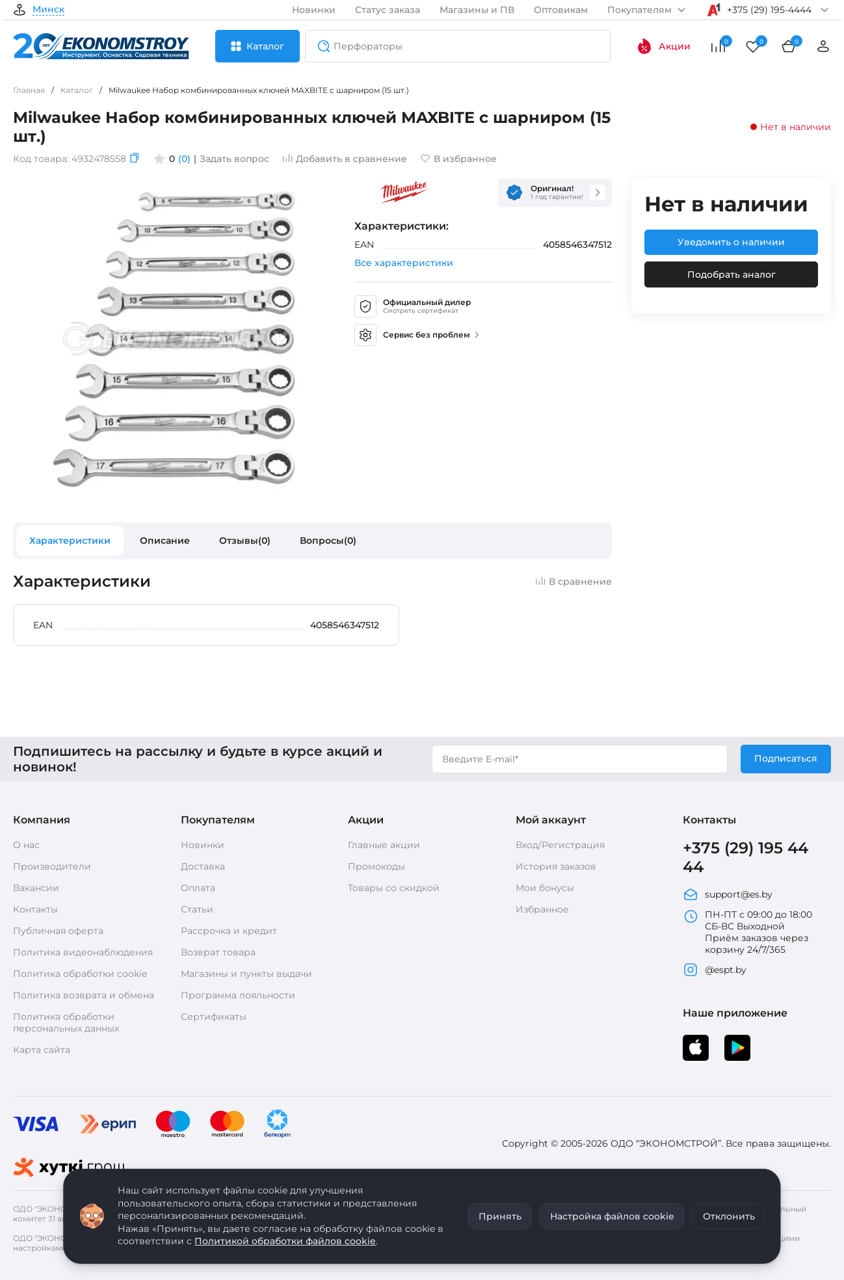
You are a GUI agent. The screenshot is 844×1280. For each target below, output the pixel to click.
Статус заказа (387, 10)
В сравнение (573, 581)
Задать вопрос (234, 159)
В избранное (458, 159)
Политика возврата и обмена (83, 995)
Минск (48, 10)
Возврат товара (218, 952)
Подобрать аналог (731, 274)
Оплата (198, 888)
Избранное (542, 909)
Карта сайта (41, 1050)
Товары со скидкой (394, 888)
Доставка (203, 866)
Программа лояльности (238, 995)
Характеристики (70, 540)
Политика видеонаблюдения (83, 952)
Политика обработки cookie (80, 974)
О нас (26, 845)
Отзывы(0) (244, 540)
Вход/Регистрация (560, 845)
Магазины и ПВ (477, 10)
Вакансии (36, 888)
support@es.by (727, 894)
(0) (184, 159)
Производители (52, 866)
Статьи (197, 909)
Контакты (35, 909)
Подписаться (785, 758)
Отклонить (729, 1216)
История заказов (556, 866)
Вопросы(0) (328, 540)
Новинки (314, 10)
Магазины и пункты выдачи (246, 974)
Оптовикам (561, 10)
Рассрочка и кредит (229, 931)
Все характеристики (403, 263)
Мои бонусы (545, 888)
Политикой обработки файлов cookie (285, 1241)
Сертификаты (213, 1016)
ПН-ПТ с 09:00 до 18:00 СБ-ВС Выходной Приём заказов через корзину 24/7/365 (747, 932)
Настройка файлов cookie (612, 1216)
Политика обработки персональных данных (66, 1022)
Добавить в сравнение (344, 159)
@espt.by (714, 970)
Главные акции (384, 845)
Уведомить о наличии (731, 242)
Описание (165, 540)
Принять (500, 1216)
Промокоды (376, 866)
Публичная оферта (58, 931)
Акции (664, 46)
